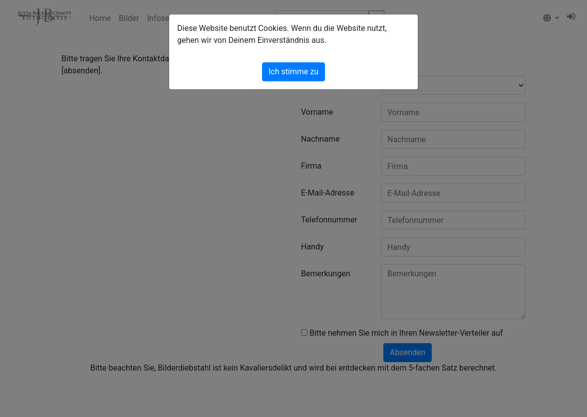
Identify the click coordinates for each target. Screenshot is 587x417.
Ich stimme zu (293, 71)
